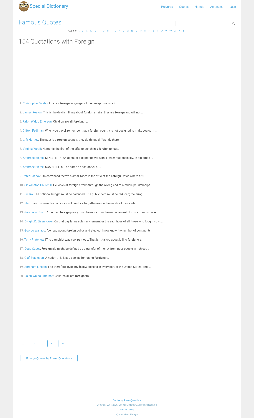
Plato (27, 203)
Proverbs (167, 6)
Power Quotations (132, 400)
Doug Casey (32, 248)
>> (62, 343)
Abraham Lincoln (35, 267)
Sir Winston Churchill (38, 185)
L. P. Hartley (30, 139)
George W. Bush (34, 212)
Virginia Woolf (32, 149)
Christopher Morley (35, 103)
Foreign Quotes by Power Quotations (49, 358)
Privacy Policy (127, 409)
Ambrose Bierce (33, 158)
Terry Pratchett (34, 239)
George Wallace (34, 230)
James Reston (32, 112)
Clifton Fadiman (33, 130)
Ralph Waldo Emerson (37, 121)
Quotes (184, 6)
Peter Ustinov (31, 176)
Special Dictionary (49, 6)
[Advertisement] (127, 73)
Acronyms (216, 6)
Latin (233, 6)
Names (199, 6)
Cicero (28, 194)
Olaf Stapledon (34, 258)
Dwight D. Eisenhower (38, 221)
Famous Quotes (40, 22)
